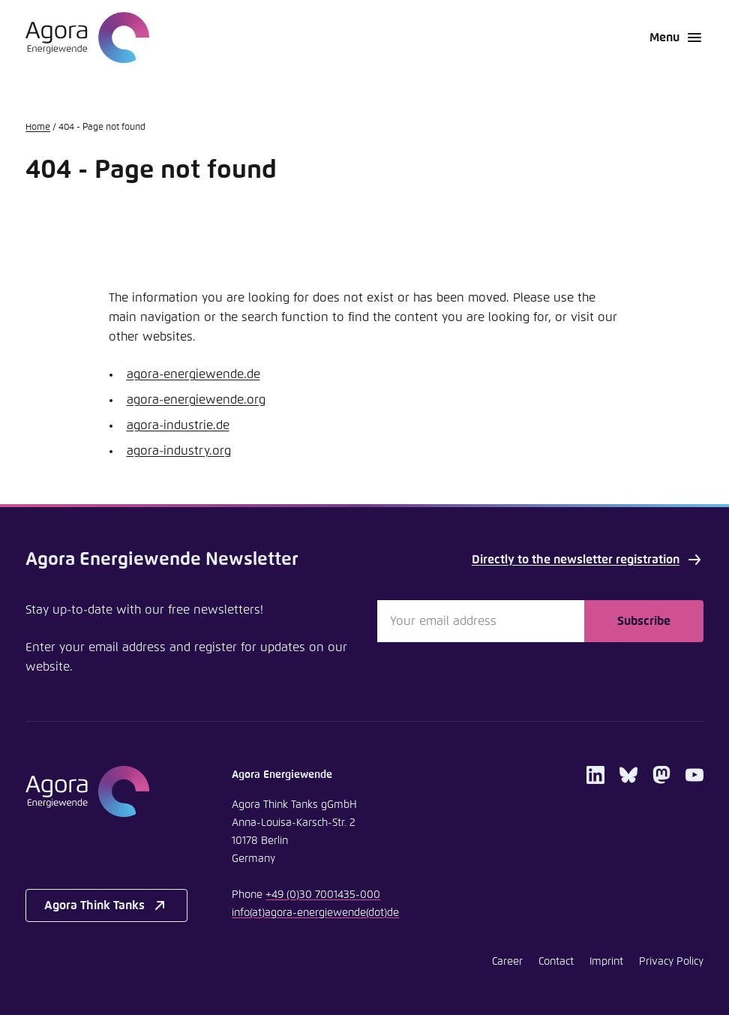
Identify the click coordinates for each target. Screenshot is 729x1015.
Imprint (606, 961)
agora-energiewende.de (193, 374)
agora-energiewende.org (196, 400)
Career (507, 961)
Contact (556, 961)
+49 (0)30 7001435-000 (323, 895)
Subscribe (643, 621)
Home (38, 127)
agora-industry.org (179, 451)
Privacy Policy (671, 961)
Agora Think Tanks (106, 905)
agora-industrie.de (178, 425)
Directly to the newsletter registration (588, 560)
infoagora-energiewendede (315, 913)
